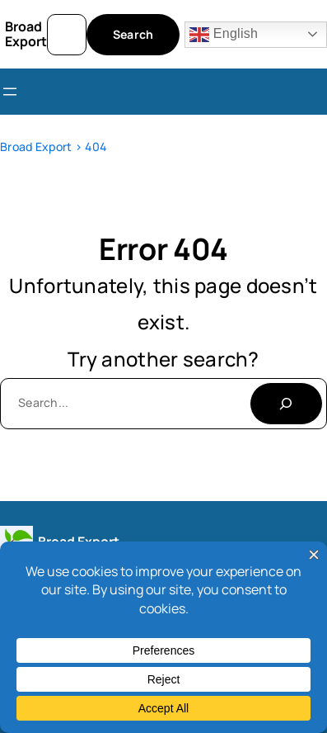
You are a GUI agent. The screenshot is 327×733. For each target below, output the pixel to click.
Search (133, 34)
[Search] (286, 403)
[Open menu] (10, 92)
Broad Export (26, 33)
